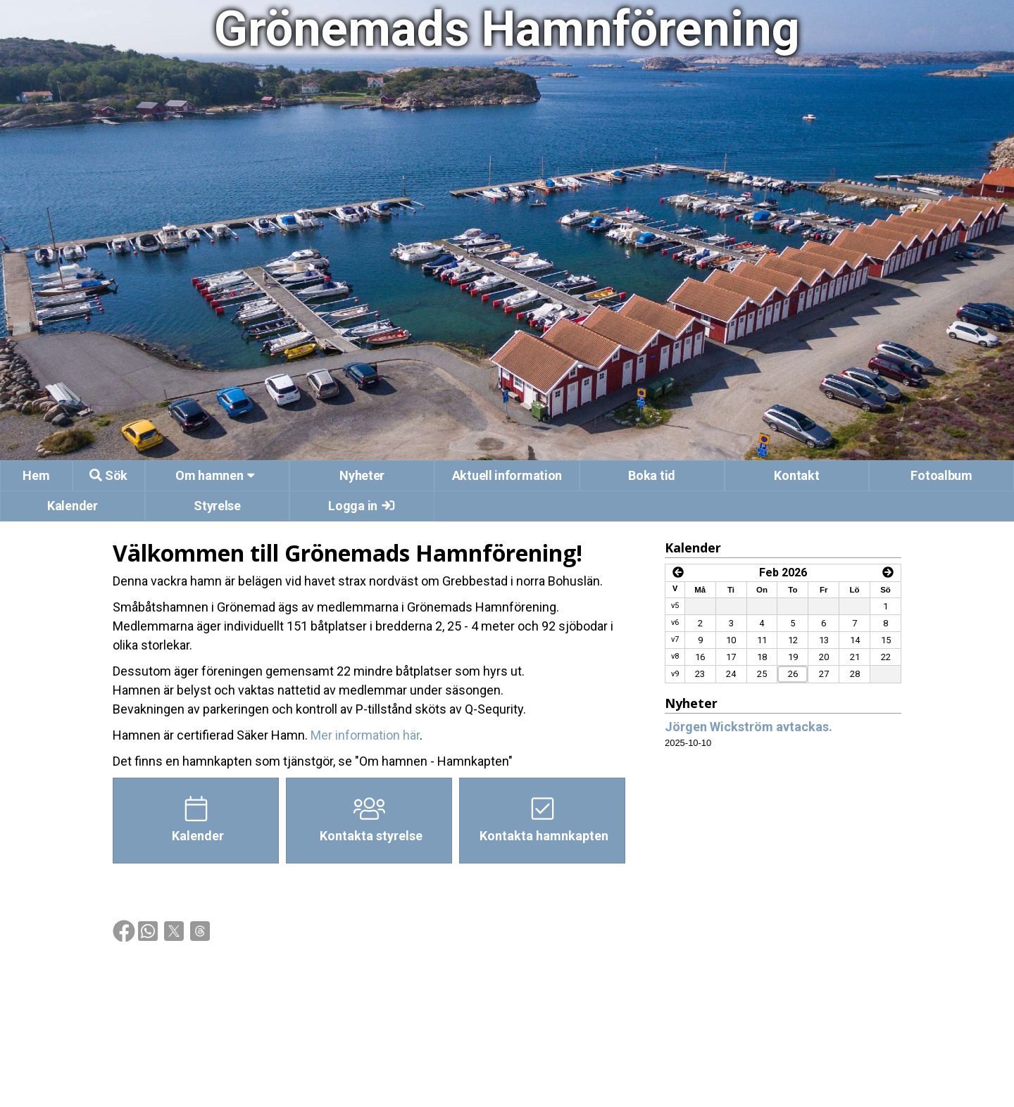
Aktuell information (507, 475)
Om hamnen (217, 475)
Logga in (362, 505)
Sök (108, 475)
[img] (124, 931)
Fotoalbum (941, 475)
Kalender (72, 505)
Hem (36, 475)
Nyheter (361, 475)
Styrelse (217, 505)
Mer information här (365, 735)
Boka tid (651, 475)
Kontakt (796, 475)
